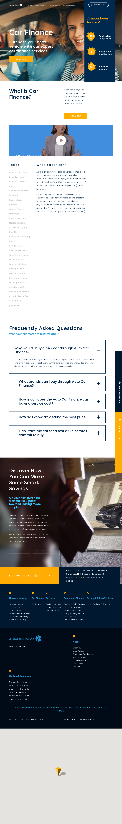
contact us (77, 577)
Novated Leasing (40, 7)
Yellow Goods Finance (73, 610)
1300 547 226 (92, 570)
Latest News (78, 663)
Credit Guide (78, 648)
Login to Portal (119, 430)
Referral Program (80, 657)
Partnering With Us (80, 660)
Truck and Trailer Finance (74, 604)
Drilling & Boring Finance (74, 613)
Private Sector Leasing (18, 616)
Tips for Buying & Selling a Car (99, 604)
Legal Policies (78, 651)
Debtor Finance (52, 610)
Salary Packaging (53, 607)
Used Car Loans (16, 177)
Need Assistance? (119, 394)
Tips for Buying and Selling (69, 7)
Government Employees (19, 613)
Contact (76, 666)
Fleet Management (54, 604)
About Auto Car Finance (83, 654)
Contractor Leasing (17, 619)
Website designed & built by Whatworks (80, 719)
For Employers (15, 610)
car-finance (61, 140)
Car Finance (30, 7)
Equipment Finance (53, 7)
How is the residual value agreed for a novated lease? (18, 283)
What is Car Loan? (18, 172)
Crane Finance (70, 616)
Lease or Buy (14, 607)
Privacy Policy (37, 719)
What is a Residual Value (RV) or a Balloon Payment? (18, 269)
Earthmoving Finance (73, 607)
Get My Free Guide (23, 576)
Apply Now (21, 59)
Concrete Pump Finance (74, 619)
